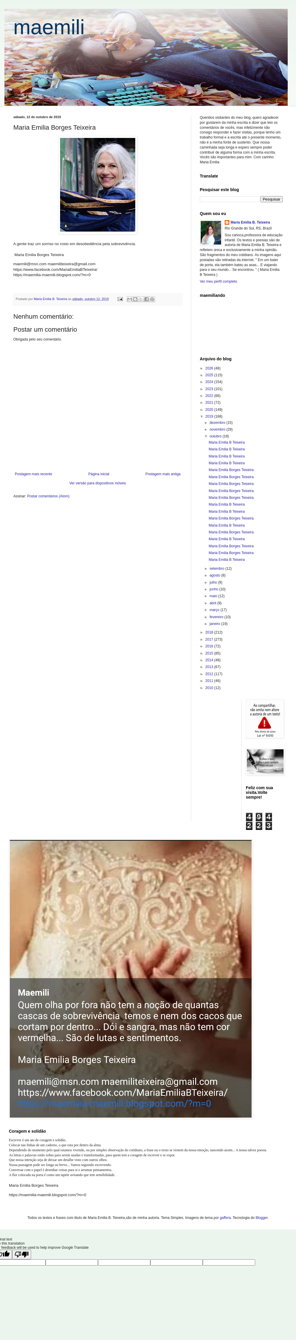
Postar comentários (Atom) (48, 496)
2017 (209, 639)
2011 (209, 681)
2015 (209, 653)
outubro (216, 436)
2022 (209, 396)
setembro (217, 568)
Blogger (261, 1218)
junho (214, 589)
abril (213, 603)
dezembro (218, 423)
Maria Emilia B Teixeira (227, 442)
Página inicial (98, 474)
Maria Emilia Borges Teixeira (231, 470)
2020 (209, 410)
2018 (209, 632)
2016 (209, 646)
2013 (209, 667)
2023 (209, 389)
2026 (209, 368)
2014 (209, 660)
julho (214, 582)
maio (214, 596)
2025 (209, 375)
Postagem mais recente (33, 474)
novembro (218, 429)
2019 (209, 416)
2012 (209, 674)
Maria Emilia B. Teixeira (250, 222)
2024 (209, 382)
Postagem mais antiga (163, 474)
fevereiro (217, 617)
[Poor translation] (21, 1254)
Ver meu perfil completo (218, 281)
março (215, 610)
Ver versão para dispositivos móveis (97, 483)
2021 (209, 402)
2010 (209, 688)
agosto (215, 575)
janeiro (215, 624)
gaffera (225, 1218)
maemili (49, 27)
